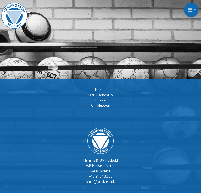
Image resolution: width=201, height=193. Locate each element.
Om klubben (100, 105)
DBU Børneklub (100, 95)
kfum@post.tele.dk (100, 181)
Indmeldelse (100, 89)
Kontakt (100, 100)
